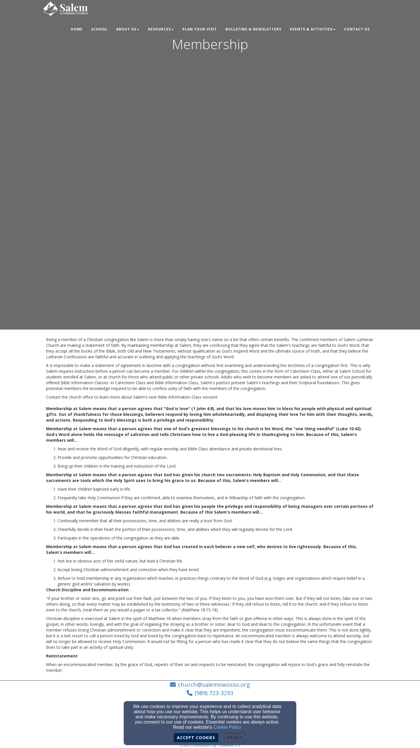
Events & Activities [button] (312, 29)
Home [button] (77, 29)
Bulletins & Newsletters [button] (253, 29)
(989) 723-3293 (214, 693)
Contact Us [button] (357, 29)
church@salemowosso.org (214, 684)
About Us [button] (127, 29)
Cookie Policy (227, 727)
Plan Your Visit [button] (199, 29)
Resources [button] (161, 29)
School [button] (99, 29)
